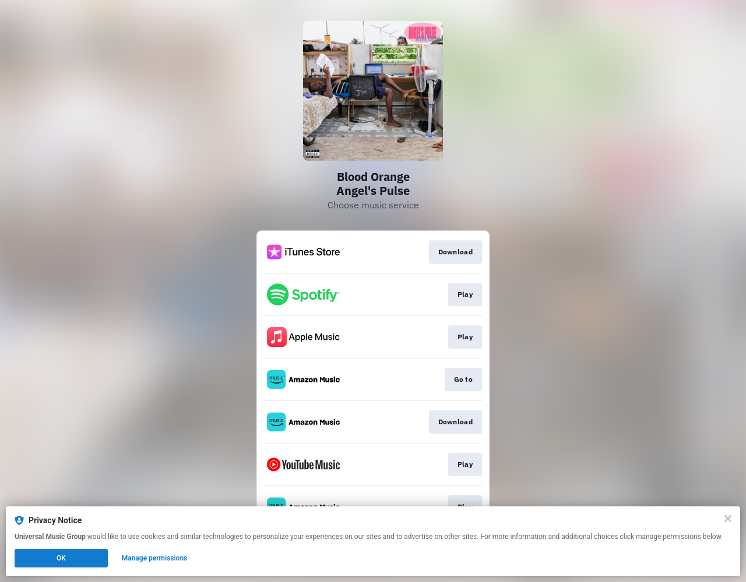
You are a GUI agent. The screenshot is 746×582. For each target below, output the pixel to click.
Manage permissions (155, 558)
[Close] (728, 518)
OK (61, 558)
